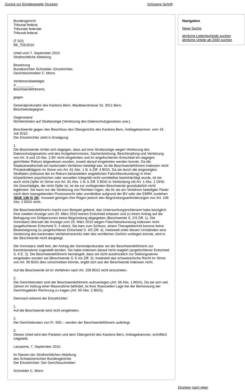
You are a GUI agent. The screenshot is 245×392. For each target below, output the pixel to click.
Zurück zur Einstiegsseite (24, 4)
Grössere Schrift (160, 4)
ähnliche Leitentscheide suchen (206, 36)
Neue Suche (192, 28)
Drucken (51, 4)
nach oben (200, 387)
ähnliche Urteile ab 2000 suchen (207, 40)
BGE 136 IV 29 (26, 198)
